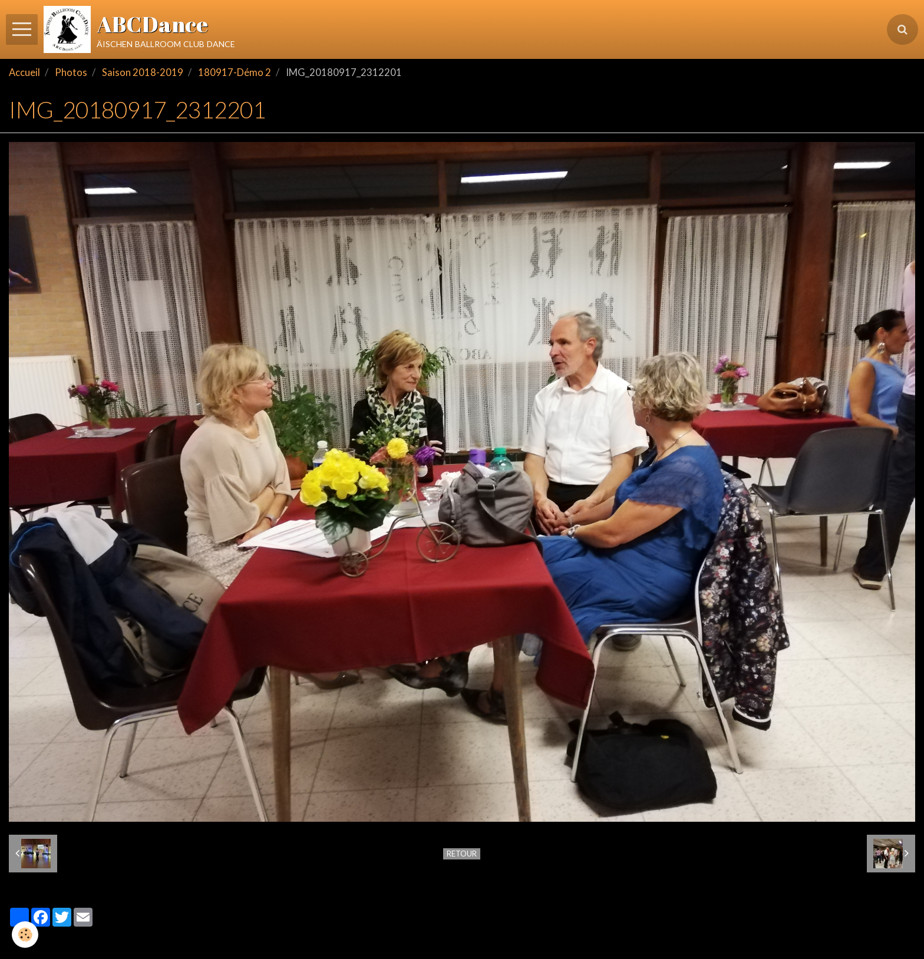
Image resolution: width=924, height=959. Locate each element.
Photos (71, 72)
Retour (462, 853)
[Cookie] (25, 934)
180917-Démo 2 (234, 72)
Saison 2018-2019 (142, 72)
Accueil (24, 72)
